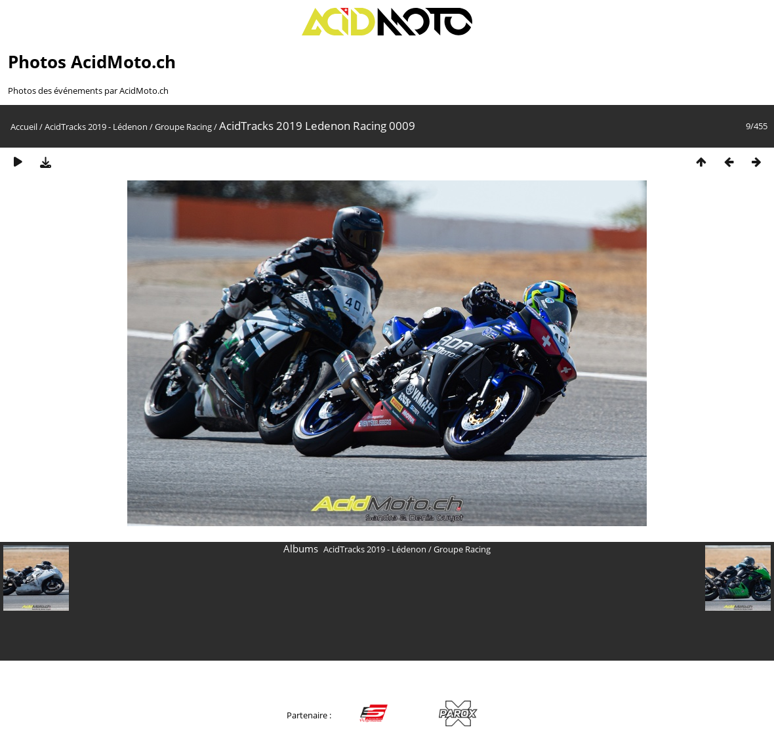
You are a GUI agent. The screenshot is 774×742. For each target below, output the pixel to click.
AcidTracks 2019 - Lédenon (96, 127)
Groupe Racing (183, 127)
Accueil (23, 127)
